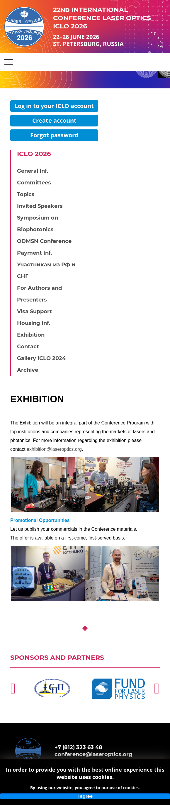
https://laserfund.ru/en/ (111, 671)
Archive (27, 370)
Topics (26, 194)
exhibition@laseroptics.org (54, 449)
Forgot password (54, 135)
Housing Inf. (33, 323)
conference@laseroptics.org (93, 754)
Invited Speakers (40, 206)
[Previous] (13, 688)
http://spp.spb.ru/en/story (48, 671)
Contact (28, 346)
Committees (34, 182)
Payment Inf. (34, 253)
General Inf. (32, 171)
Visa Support (34, 311)
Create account (54, 120)
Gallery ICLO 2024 (41, 358)
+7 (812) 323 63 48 (78, 747)
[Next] (156, 688)
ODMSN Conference (44, 241)
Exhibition (31, 335)
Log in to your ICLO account (54, 106)
